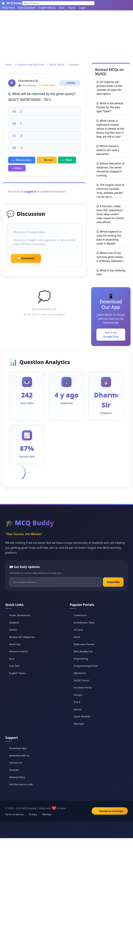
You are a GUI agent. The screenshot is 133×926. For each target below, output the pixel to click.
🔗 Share (67, 159)
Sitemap (46, 814)
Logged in (30, 191)
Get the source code (21, 784)
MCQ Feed (8, 7)
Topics (72, 7)
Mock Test (15, 644)
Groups (78, 694)
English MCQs (46, 7)
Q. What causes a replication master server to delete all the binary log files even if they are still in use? (110, 128)
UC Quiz (78, 629)
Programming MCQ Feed (30, 64)
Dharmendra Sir (28, 81)
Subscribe (113, 582)
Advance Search (18, 651)
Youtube (14, 770)
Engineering (81, 658)
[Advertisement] (66, 35)
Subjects (14, 622)
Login (82, 7)
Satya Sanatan (82, 716)
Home (8, 64)
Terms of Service (14, 814)
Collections (80, 615)
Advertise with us (19, 755)
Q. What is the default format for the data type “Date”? (109, 107)
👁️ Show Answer (21, 159)
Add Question (26, 7)
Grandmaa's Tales (84, 622)
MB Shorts (80, 673)
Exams (13, 629)
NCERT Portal (81, 680)
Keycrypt (79, 723)
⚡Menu (17, 168)
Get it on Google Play (111, 334)
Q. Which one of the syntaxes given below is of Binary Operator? (109, 257)
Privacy (33, 814)
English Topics (17, 673)
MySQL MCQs (56, 64)
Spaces (78, 709)
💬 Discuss (47, 159)
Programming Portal (86, 665)
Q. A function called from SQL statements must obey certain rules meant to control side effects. (110, 214)
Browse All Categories (22, 637)
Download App (17, 748)
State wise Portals (84, 644)
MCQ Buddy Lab (83, 651)
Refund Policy (17, 777)
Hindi (77, 637)
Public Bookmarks (19, 615)
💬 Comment (25, 258)
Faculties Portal (83, 687)
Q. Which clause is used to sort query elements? (107, 150)
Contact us (15, 762)
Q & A (77, 702)
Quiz (61, 7)
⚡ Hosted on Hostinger (110, 811)
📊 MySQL (69, 82)
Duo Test (14, 665)
